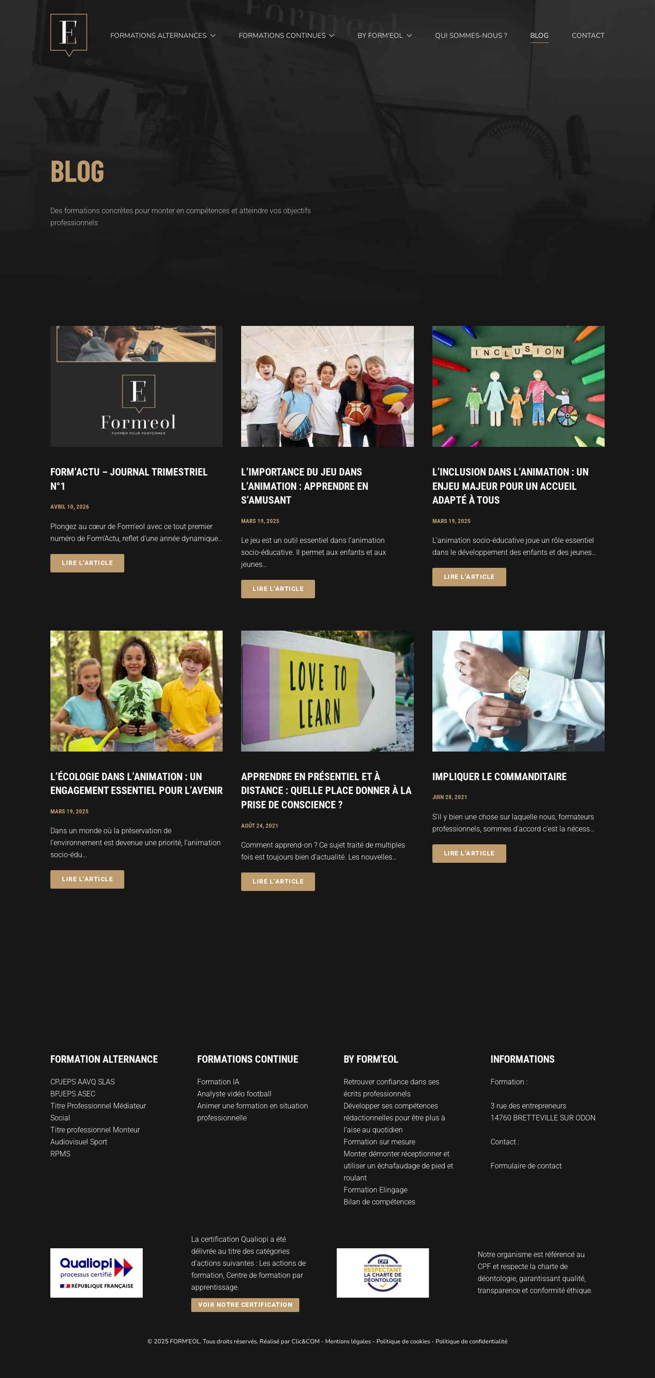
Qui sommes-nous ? (471, 35)
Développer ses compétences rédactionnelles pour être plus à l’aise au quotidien (394, 1117)
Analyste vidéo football (234, 1093)
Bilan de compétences (379, 1201)
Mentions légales (348, 1341)
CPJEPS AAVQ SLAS (82, 1081)
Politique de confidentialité (472, 1341)
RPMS (60, 1153)
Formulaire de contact (526, 1165)
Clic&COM (305, 1341)
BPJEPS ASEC (72, 1093)
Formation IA (218, 1081)
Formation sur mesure (379, 1141)
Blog (539, 35)
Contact (588, 35)
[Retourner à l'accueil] (68, 35)
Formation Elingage (375, 1189)
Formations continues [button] (287, 35)
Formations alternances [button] (163, 35)
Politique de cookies (403, 1341)
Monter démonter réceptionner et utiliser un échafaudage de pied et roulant (398, 1165)
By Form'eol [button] (385, 35)
